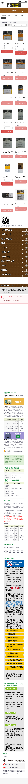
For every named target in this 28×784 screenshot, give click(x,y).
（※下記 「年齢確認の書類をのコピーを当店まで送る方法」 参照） (14, 604)
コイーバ (3, 17)
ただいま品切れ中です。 (8, 78)
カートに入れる (7, 51)
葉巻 (9, 15)
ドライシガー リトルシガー (18, 15)
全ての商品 (3, 15)
